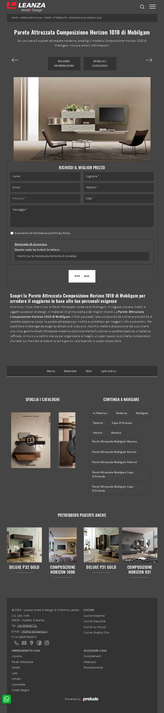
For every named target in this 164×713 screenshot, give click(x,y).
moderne (121, 413)
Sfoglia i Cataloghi (100, 63)
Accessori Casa (95, 650)
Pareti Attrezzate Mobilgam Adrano (114, 451)
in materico (100, 413)
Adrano (97, 432)
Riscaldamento (93, 667)
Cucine (89, 610)
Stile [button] (89, 371)
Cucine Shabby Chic (96, 632)
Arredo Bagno (20, 690)
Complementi (92, 656)
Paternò (98, 422)
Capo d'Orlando (122, 422)
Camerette (18, 684)
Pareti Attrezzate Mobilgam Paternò (114, 462)
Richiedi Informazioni (64, 63)
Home (14, 17)
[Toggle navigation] (152, 7)
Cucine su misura (95, 627)
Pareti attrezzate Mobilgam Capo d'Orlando (112, 488)
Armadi (16, 679)
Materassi (90, 662)
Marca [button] (51, 371)
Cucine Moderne (94, 616)
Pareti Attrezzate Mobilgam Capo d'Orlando (112, 474)
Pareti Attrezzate (56, 17)
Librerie (17, 656)
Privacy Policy (62, 233)
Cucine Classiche (94, 621)
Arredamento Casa (31, 17)
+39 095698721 (27, 626)
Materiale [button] (70, 371)
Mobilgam (142, 413)
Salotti (16, 667)
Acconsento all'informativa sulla (42, 233)
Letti (15, 673)
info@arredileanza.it (34, 631)
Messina (116, 432)
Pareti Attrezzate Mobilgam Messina (114, 441)
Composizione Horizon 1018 (85, 17)
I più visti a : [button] (109, 371)
